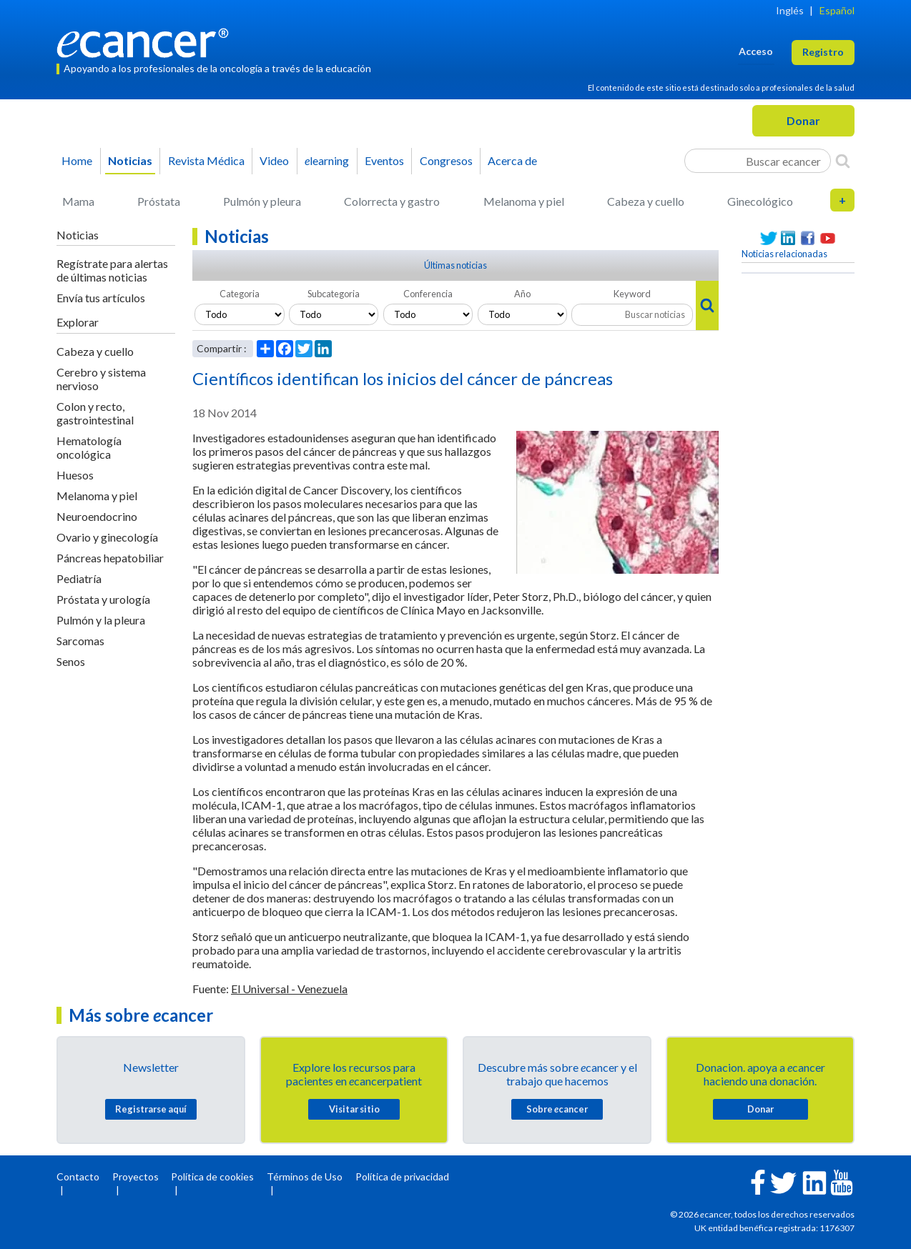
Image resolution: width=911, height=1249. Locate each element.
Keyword (632, 293)
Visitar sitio (354, 1109)
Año (522, 293)
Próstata (158, 201)
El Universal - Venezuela (289, 988)
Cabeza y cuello (645, 201)
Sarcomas (80, 640)
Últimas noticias (455, 265)
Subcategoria (333, 293)
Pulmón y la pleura (100, 620)
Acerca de (512, 160)
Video (274, 160)
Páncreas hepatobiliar (110, 557)
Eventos (384, 160)
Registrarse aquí (151, 1109)
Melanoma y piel (523, 201)
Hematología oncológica (89, 447)
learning (327, 160)
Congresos (446, 160)
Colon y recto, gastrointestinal (95, 413)
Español (837, 10)
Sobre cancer (557, 1109)
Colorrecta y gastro (392, 201)
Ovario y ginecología (107, 537)
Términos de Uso (305, 1176)
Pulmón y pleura (262, 201)
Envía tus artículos (100, 297)
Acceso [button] (756, 51)
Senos (70, 661)
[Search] (843, 161)
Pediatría (79, 578)
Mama (78, 201)
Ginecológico (760, 201)
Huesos (75, 475)
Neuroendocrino (96, 516)
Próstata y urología (103, 599)
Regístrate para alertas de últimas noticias (112, 270)
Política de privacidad (402, 1176)
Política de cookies (212, 1176)
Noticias (130, 160)
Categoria (240, 293)
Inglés (790, 10)
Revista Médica (206, 160)
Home (76, 160)
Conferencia (428, 293)
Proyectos (135, 1176)
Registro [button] (823, 52)
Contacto (77, 1176)
